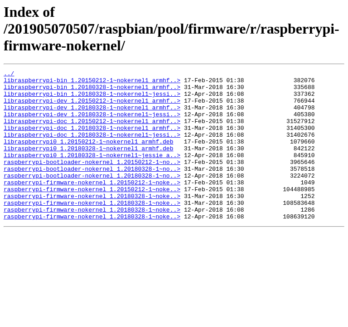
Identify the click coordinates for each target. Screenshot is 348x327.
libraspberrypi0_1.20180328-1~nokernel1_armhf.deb (88, 164)
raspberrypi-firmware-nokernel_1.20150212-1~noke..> (92, 205)
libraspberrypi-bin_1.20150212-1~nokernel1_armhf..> (92, 83)
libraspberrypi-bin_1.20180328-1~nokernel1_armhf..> (92, 91)
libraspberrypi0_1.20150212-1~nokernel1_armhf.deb (88, 156)
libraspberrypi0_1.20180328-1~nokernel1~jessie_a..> (92, 172)
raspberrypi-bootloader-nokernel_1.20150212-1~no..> (92, 181)
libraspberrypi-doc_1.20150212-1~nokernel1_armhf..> (92, 132)
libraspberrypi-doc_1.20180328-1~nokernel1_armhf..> (92, 140)
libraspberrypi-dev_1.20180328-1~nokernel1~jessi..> (92, 123)
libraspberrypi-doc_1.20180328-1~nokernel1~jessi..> (92, 148)
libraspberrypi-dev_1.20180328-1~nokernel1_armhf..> (92, 115)
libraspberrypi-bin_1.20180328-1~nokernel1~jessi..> (92, 99)
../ (9, 74)
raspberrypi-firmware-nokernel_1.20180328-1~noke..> (92, 222)
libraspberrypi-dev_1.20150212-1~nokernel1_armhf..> (92, 107)
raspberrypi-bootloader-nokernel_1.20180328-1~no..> (92, 189)
